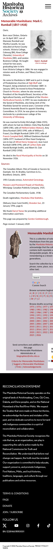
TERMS (5, 548)
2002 (45, 321)
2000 (32, 321)
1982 (45, 309)
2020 (32, 332)
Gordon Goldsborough (38, 219)
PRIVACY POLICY (41, 546)
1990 (32, 315)
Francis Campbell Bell (12, 136)
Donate (7, 505)
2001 (38, 321)
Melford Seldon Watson (32, 127)
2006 (38, 323)
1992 (45, 315)
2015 (32, 329)
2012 (45, 326)
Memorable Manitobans (16, 21)
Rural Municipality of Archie (29, 155)
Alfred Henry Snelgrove (26, 142)
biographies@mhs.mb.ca (28, 356)
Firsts (18, 366)
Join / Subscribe (13, 512)
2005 (32, 323)
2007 (45, 323)
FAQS (6, 499)
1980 (32, 309)
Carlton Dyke (35, 144)
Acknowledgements (32, 366)
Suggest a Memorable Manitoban (28, 364)
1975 (32, 306)
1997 (45, 318)
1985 (32, 312)
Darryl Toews (18, 211)
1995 (32, 318)
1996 (38, 318)
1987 (45, 312)
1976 (38, 306)
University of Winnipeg (13, 117)
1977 (45, 306)
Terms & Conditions (16, 493)
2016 (38, 329)
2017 (45, 329)
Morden (16, 91)
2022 (45, 332)
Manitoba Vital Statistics (32, 198)
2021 (38, 332)
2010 (32, 326)
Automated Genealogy (33, 179)
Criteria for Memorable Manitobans (28, 361)
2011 (38, 326)
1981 (38, 309)
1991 (38, 315)
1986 (38, 312)
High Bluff (33, 83)
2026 (38, 335)
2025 (32, 335)
